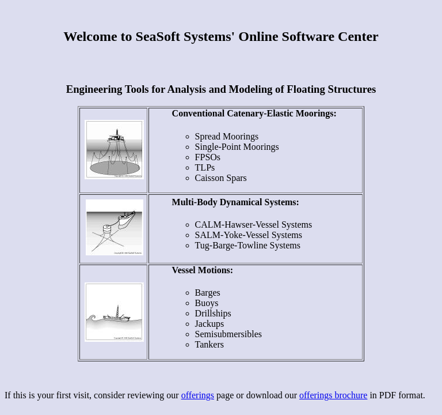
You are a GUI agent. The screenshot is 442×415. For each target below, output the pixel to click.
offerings (197, 395)
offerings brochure (333, 395)
